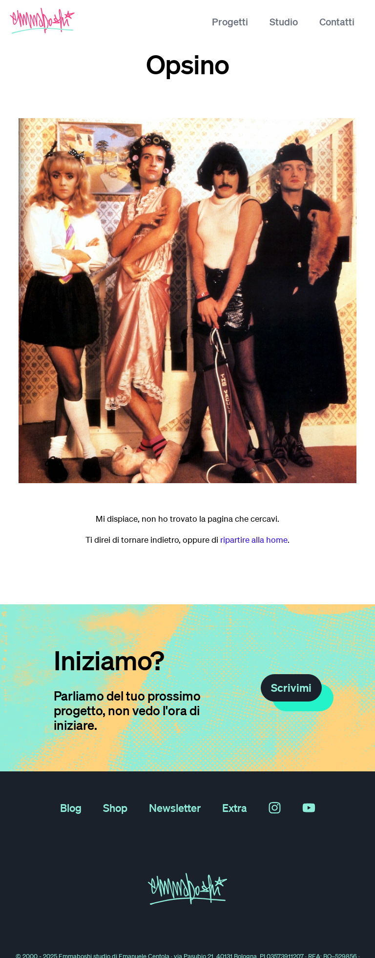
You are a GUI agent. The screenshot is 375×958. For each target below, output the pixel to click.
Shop (115, 807)
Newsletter (175, 807)
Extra (234, 807)
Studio (284, 21)
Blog (71, 807)
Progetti (230, 21)
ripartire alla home (254, 539)
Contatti (336, 21)
